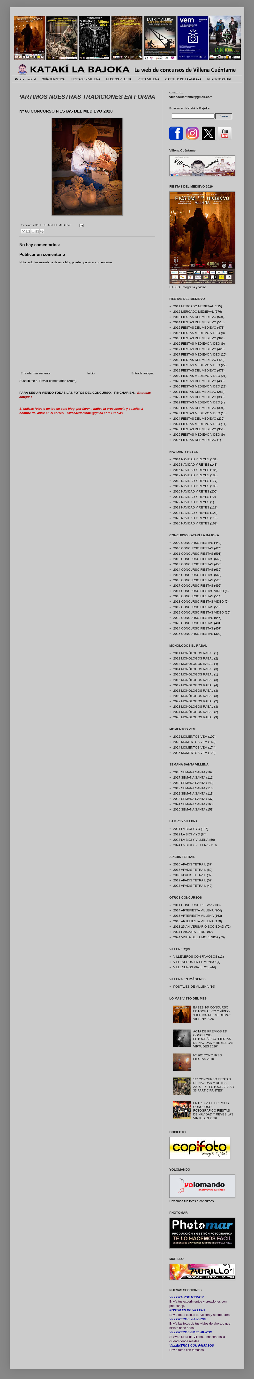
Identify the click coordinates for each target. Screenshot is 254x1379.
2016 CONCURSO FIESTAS (193, 580)
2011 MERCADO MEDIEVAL (193, 306)
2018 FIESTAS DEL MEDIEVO (194, 360)
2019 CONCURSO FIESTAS (193, 607)
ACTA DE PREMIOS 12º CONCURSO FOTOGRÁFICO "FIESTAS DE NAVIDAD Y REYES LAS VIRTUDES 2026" (213, 1039)
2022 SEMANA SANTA (189, 793)
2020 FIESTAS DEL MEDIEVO (52, 225)
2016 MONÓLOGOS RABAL (193, 680)
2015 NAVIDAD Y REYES (191, 464)
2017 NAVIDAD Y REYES (191, 475)
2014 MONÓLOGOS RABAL (193, 669)
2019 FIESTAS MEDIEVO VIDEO (196, 376)
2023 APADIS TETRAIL (189, 885)
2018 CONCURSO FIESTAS (193, 596)
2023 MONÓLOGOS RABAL (193, 706)
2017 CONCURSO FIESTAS (193, 585)
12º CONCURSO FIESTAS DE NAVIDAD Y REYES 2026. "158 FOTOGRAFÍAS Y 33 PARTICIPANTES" (213, 1084)
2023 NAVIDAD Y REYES (191, 507)
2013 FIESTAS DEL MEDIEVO (194, 317)
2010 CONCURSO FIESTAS (193, 548)
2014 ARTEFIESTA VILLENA (193, 910)
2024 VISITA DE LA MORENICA (195, 937)
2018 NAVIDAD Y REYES (191, 481)
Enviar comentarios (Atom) (57, 381)
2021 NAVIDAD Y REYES (191, 497)
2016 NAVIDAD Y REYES (191, 470)
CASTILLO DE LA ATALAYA (183, 79)
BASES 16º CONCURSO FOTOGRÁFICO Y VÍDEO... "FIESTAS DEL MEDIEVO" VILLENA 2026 (212, 1013)
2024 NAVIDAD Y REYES (191, 513)
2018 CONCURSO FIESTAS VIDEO (198, 601)
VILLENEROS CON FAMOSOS (195, 956)
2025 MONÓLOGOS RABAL (193, 717)
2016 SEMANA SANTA (189, 772)
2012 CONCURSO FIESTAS (193, 559)
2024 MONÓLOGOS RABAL (193, 712)
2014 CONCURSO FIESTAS (193, 569)
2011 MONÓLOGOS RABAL (193, 653)
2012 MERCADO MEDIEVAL (193, 311)
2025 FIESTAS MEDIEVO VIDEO (196, 434)
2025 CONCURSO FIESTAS (193, 634)
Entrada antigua (142, 373)
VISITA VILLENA (148, 79)
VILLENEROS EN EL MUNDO (194, 962)
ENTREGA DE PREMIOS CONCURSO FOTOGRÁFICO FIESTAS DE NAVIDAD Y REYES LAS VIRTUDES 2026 (213, 1110)
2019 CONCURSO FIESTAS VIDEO (198, 612)
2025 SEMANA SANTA (189, 809)
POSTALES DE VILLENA (191, 986)
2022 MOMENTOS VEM (190, 736)
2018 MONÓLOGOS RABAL (193, 690)
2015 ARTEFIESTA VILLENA (193, 915)
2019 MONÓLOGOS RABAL (193, 696)
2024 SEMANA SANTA (189, 804)
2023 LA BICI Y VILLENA (191, 839)
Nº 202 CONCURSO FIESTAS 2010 (207, 1057)
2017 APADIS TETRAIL (189, 869)
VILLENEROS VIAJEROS (191, 967)
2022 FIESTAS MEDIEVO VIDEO (196, 402)
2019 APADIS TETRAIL (189, 880)
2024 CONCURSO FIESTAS (193, 628)
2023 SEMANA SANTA (189, 799)
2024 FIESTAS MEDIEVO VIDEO (196, 424)
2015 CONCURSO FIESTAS (193, 575)
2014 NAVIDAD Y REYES (191, 459)
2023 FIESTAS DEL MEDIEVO (194, 408)
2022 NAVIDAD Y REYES (191, 502)
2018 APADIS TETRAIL (189, 875)
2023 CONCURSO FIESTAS (193, 623)
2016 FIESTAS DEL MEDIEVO (194, 338)
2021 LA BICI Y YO (186, 829)
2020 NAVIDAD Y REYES (191, 491)
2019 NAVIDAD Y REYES (191, 486)
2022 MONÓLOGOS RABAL (193, 701)
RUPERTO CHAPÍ (219, 79)
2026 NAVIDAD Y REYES (191, 523)
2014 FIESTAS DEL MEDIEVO (194, 322)
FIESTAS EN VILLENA (85, 79)
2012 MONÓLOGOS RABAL (193, 658)
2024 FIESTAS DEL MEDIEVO (194, 418)
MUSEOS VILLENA (119, 79)
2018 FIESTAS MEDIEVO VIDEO (196, 365)
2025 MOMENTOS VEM (190, 753)
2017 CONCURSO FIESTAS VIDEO (198, 591)
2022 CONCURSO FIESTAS (193, 618)
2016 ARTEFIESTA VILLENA (193, 921)
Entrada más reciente (36, 373)
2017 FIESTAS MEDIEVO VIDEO (196, 354)
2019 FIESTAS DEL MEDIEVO (194, 370)
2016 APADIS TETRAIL (189, 864)
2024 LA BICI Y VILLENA (191, 845)
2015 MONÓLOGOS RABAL (193, 674)
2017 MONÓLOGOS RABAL (193, 685)
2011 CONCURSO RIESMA (192, 905)
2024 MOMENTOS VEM (190, 747)
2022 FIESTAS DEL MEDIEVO (194, 397)
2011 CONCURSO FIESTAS (193, 553)
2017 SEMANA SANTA (189, 777)
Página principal (25, 79)
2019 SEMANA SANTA (189, 788)
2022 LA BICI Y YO (186, 834)
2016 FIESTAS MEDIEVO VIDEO (196, 343)
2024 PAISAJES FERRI (189, 932)
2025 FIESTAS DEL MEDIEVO (194, 429)
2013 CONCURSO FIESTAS (193, 564)
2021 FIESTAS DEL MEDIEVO (194, 392)
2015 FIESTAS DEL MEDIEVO (194, 327)
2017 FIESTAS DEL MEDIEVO (194, 349)
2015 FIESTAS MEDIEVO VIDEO (196, 333)
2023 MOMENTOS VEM (190, 742)
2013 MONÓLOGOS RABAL (193, 664)
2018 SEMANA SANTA (189, 783)
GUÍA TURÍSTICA (53, 79)
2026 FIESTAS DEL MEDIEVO (194, 440)
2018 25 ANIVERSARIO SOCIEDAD (198, 926)
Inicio (91, 373)
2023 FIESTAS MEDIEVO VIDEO (196, 413)
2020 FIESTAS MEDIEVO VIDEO (196, 386)
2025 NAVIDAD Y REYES (191, 518)
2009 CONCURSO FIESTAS (193, 543)
